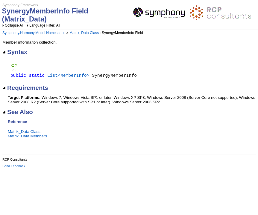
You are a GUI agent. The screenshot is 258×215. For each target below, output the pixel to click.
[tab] (14, 66)
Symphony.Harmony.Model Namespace (33, 33)
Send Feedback (13, 167)
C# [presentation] (14, 65)
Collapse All (14, 25)
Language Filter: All (44, 25)
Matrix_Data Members (27, 137)
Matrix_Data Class (84, 33)
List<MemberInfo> (68, 76)
